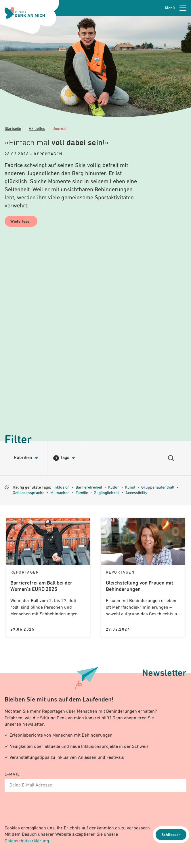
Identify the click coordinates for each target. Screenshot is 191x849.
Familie (82, 493)
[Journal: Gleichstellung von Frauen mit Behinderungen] (143, 577)
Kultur (113, 487)
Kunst (130, 487)
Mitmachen (60, 493)
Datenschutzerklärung (27, 841)
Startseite (13, 129)
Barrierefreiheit (89, 487)
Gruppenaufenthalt (157, 487)
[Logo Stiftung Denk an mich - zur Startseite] (25, 13)
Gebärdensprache (28, 493)
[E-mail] (95, 782)
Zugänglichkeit (106, 493)
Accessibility (136, 493)
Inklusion (62, 487)
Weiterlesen (21, 222)
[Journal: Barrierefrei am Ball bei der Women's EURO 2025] (48, 577)
